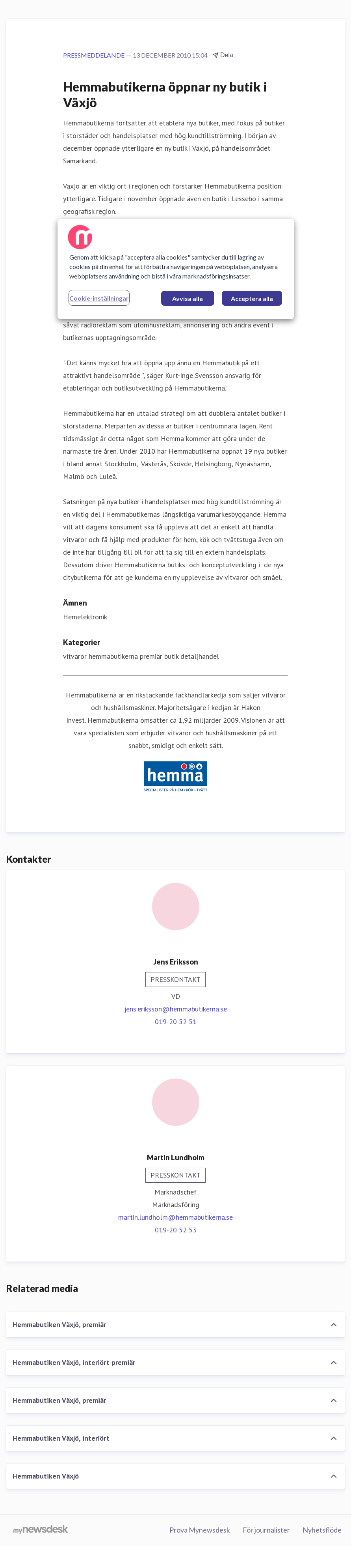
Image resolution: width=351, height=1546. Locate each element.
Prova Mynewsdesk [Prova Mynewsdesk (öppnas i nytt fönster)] (199, 1529)
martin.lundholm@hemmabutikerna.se (175, 1217)
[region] (176, 269)
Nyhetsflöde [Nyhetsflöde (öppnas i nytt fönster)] (322, 1529)
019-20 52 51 (176, 1021)
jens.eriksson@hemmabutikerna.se (175, 1008)
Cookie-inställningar (99, 298)
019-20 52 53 (176, 1229)
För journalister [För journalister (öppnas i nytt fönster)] (266, 1529)
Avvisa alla (187, 298)
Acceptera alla (252, 298)
